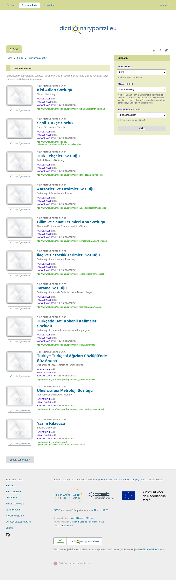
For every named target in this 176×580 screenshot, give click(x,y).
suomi (165, 5)
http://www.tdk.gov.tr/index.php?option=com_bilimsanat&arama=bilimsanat (72, 241)
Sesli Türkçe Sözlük (55, 123)
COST (56, 510)
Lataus (9, 527)
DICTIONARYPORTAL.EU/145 (51, 152)
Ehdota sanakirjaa (15, 503)
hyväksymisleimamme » (151, 549)
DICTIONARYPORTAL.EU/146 (51, 317)
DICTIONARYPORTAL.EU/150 (51, 284)
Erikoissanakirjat (36, 58)
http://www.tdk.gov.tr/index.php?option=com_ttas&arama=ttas (66, 379)
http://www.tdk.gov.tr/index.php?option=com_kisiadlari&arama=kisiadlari (71, 109)
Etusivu (10, 5)
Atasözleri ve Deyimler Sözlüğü (66, 189)
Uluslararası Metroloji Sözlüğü (65, 390)
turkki (20, 58)
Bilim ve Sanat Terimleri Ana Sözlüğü (71, 222)
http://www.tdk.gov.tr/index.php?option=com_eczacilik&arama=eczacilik (70, 274)
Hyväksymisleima (15, 515)
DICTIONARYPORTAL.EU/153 (51, 419)
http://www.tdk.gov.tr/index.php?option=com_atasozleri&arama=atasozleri (72, 208)
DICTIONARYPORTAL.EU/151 (51, 386)
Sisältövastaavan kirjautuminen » (74, 563)
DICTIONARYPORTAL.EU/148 (51, 352)
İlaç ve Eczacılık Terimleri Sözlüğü (68, 255)
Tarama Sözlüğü (52, 288)
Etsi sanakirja (29, 5)
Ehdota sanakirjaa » (20, 459)
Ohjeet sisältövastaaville (18, 521)
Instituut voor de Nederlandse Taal (88, 522)
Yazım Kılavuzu (51, 423)
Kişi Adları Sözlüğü (54, 90)
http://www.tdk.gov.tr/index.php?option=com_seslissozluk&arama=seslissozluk (59, 143)
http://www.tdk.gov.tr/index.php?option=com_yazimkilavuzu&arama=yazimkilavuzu (61, 443)
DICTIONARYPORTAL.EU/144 (51, 86)
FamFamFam (66, 525)
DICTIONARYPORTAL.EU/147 (51, 218)
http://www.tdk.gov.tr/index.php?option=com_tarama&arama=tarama (69, 307)
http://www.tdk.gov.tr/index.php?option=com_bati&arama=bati (66, 345)
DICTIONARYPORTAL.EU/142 (51, 119)
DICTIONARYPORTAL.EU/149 (51, 185)
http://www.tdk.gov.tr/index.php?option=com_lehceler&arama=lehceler (70, 175)
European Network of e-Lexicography (120, 479)
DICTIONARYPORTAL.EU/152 (51, 251)
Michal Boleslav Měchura (82, 518)
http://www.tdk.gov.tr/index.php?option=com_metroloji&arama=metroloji (70, 409)
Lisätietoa (49, 5)
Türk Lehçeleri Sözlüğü (58, 156)
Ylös (10, 58)
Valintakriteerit (13, 509)
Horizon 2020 (101, 510)
